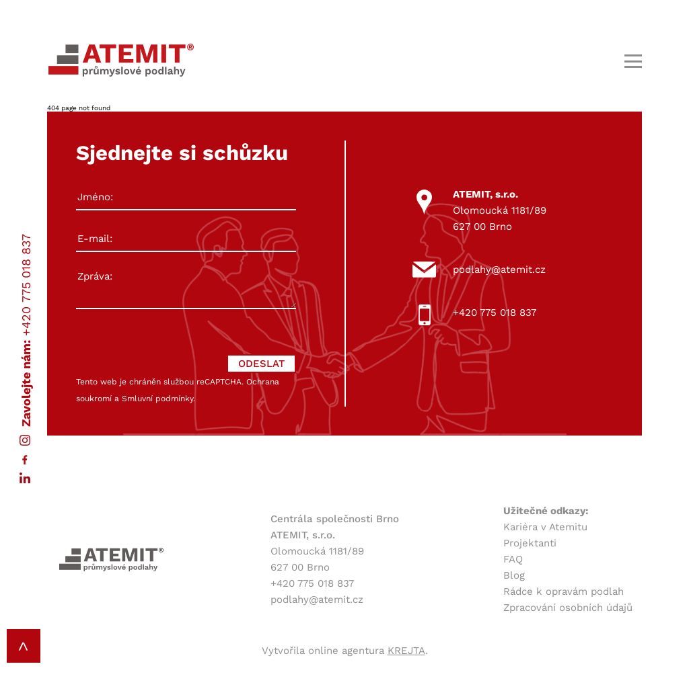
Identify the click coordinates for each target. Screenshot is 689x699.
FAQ (513, 559)
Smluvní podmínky (157, 398)
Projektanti (529, 543)
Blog (514, 575)
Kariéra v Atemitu (545, 527)
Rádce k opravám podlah (563, 591)
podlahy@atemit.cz (499, 269)
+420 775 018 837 (26, 285)
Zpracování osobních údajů (567, 608)
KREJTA (406, 651)
